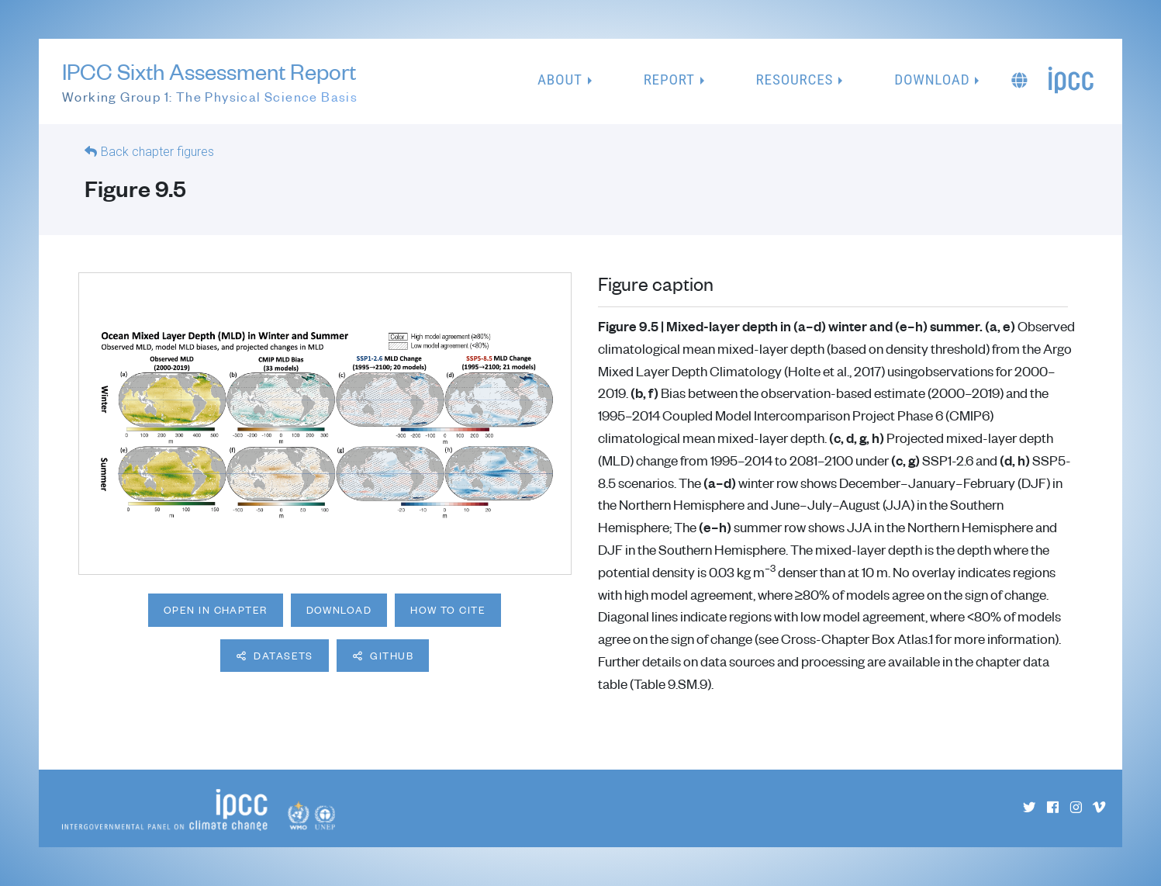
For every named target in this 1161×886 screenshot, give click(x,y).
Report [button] (669, 79)
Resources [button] (795, 79)
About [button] (559, 79)
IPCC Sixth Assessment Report (210, 82)
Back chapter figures (157, 151)
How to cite (447, 610)
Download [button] (931, 79)
